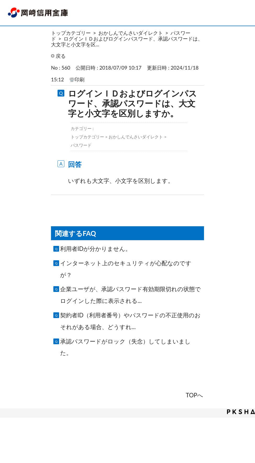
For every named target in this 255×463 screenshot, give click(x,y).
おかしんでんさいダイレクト (130, 33)
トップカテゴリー (71, 33)
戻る (61, 56)
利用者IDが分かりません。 (95, 248)
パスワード (81, 145)
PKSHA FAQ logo (241, 411)
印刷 (79, 79)
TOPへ (194, 395)
